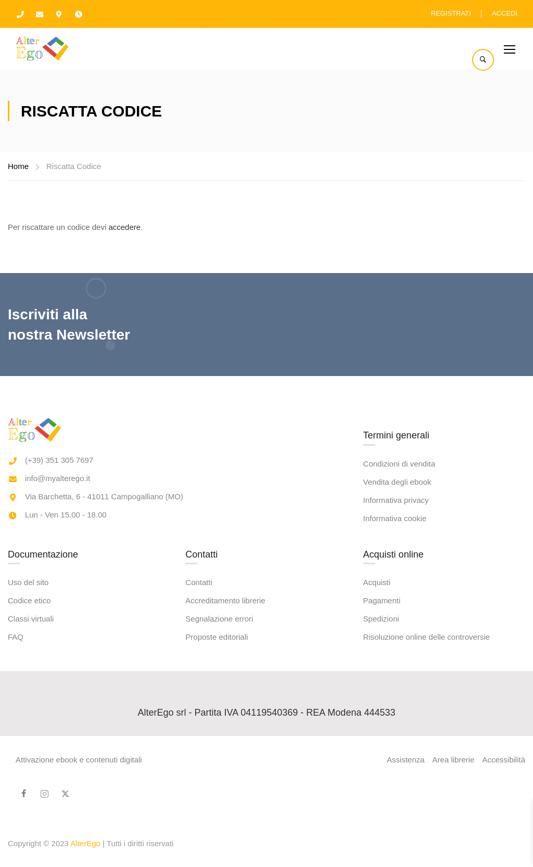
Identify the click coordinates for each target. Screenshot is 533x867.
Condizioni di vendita (399, 635)
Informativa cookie (395, 690)
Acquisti (377, 754)
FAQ (15, 809)
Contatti (198, 754)
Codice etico (29, 773)
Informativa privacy (396, 672)
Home (18, 166)
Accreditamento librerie (225, 773)
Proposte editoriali (216, 809)
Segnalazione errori (219, 791)
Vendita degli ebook (397, 654)
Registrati (450, 13)
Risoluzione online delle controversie (426, 809)
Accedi (504, 13)
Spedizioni (381, 791)
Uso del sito (28, 754)
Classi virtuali (31, 791)
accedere (124, 227)
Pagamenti (382, 773)
